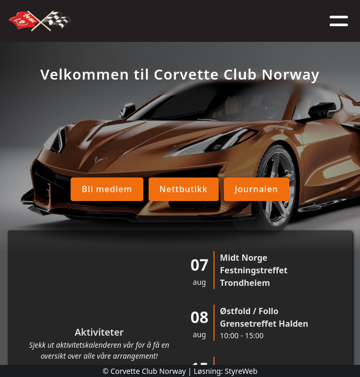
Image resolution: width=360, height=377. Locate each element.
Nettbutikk (161, 189)
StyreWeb (241, 371)
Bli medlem (85, 189)
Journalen (234, 189)
